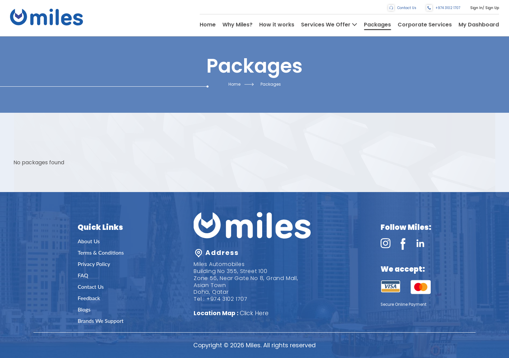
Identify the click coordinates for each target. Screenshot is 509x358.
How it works (276, 24)
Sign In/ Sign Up (484, 7)
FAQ (83, 275)
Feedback (89, 298)
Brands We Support (100, 321)
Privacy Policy (94, 264)
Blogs (84, 309)
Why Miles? (237, 24)
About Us (89, 241)
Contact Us (91, 286)
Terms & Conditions (101, 252)
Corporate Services (425, 24)
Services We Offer (325, 24)
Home (208, 24)
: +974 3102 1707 (225, 299)
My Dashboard (479, 24)
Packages (377, 24)
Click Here (254, 313)
